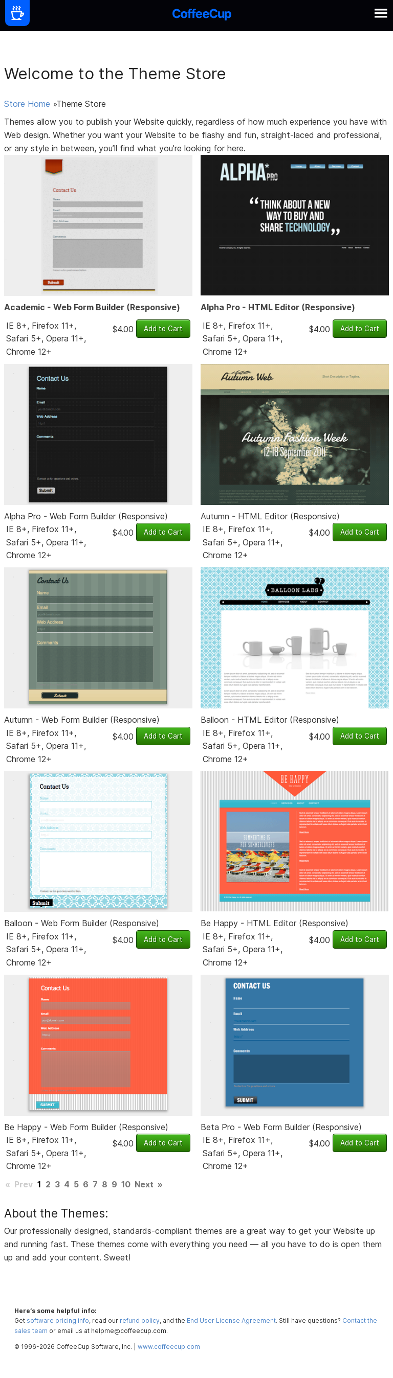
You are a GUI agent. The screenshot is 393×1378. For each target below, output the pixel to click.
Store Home (27, 104)
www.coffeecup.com (169, 1346)
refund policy (140, 1320)
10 (125, 1184)
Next (144, 1184)
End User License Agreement (231, 1320)
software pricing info (58, 1320)
